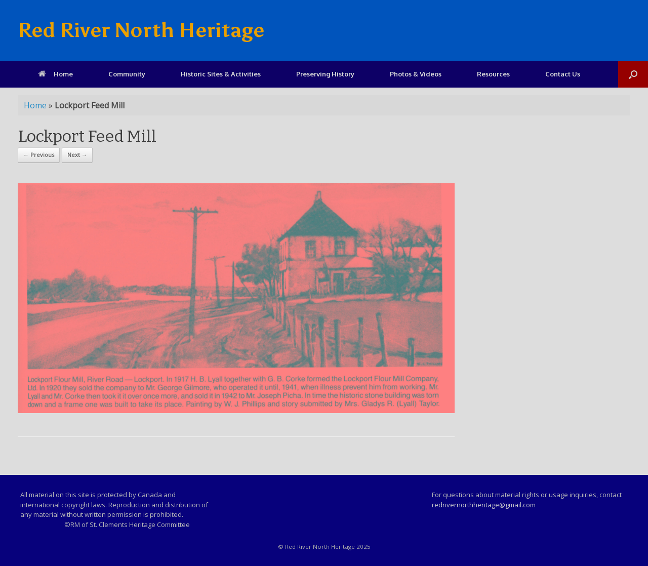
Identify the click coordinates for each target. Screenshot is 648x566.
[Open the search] (633, 74)
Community (126, 74)
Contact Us (562, 74)
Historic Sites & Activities (221, 74)
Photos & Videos (415, 74)
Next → (77, 154)
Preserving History (325, 74)
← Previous (38, 154)
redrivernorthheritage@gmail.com (484, 504)
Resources (493, 74)
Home (55, 74)
